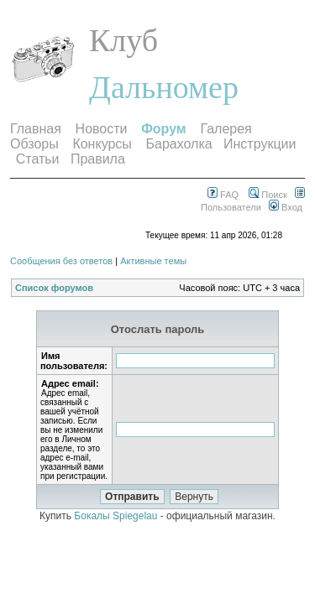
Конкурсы (101, 144)
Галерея (225, 129)
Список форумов (54, 288)
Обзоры (34, 144)
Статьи (38, 159)
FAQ (223, 195)
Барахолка (179, 144)
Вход (285, 207)
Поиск (268, 195)
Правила (98, 159)
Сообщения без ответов (61, 261)
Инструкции (259, 144)
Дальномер (164, 87)
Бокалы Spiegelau (117, 516)
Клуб (123, 40)
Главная (35, 129)
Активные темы (153, 261)
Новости (102, 129)
